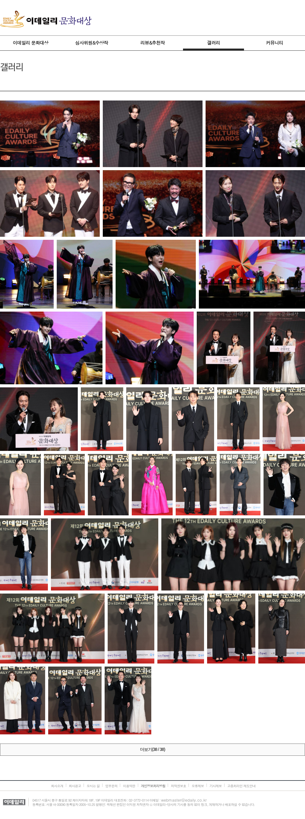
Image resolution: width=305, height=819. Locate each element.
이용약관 (129, 786)
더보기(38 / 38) (152, 749)
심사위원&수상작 (91, 42)
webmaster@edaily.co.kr (184, 800)
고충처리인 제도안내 (241, 786)
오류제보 (198, 786)
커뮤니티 (274, 42)
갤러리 (213, 42)
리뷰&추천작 (152, 42)
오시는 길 (93, 786)
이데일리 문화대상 (46, 19)
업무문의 (111, 786)
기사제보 (216, 786)
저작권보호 (178, 786)
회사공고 (75, 786)
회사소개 (57, 786)
